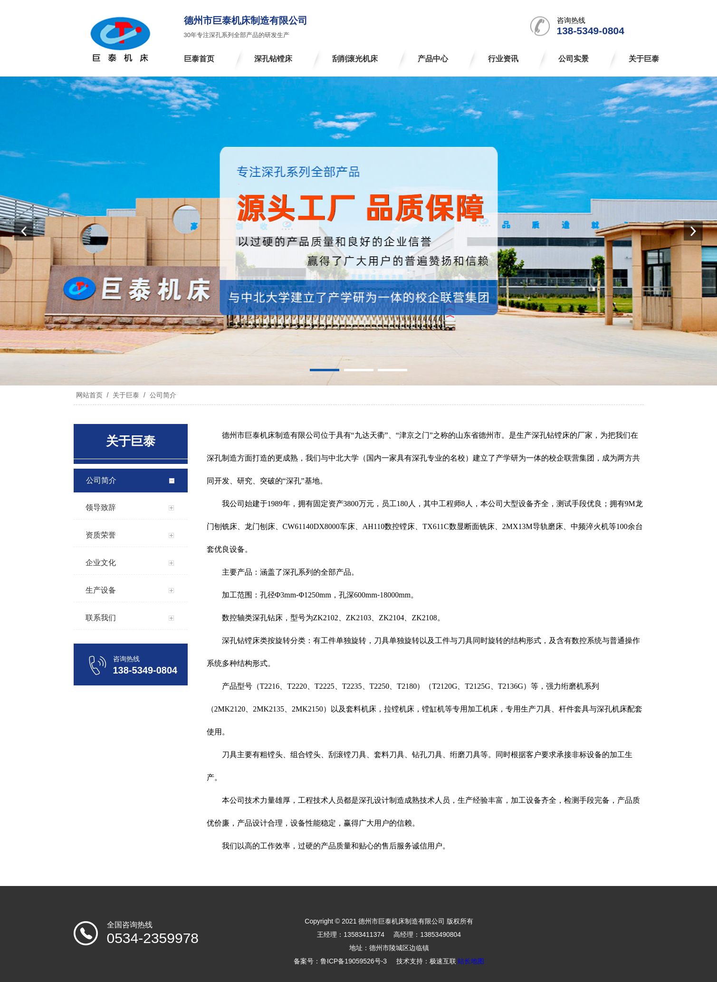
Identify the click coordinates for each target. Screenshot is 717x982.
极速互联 (443, 961)
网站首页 (89, 395)
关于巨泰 (126, 395)
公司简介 (162, 395)
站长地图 (471, 961)
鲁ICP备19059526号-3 (353, 961)
